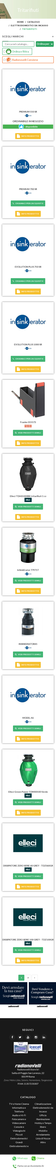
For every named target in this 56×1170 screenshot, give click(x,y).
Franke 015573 (28, 422)
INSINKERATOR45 (28, 644)
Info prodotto (28, 136)
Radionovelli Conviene (20, 60)
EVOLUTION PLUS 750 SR (28, 266)
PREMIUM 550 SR (28, 111)
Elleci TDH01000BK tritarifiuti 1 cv (28, 496)
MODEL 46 (28, 717)
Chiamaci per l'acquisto (28, 203)
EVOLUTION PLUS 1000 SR (28, 344)
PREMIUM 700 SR (28, 189)
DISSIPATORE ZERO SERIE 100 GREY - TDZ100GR (28, 939)
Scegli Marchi (28, 36)
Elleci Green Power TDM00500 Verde (28, 791)
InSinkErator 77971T (28, 570)
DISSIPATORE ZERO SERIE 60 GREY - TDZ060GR (28, 865)
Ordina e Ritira (16, 51)
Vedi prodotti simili (28, 433)
